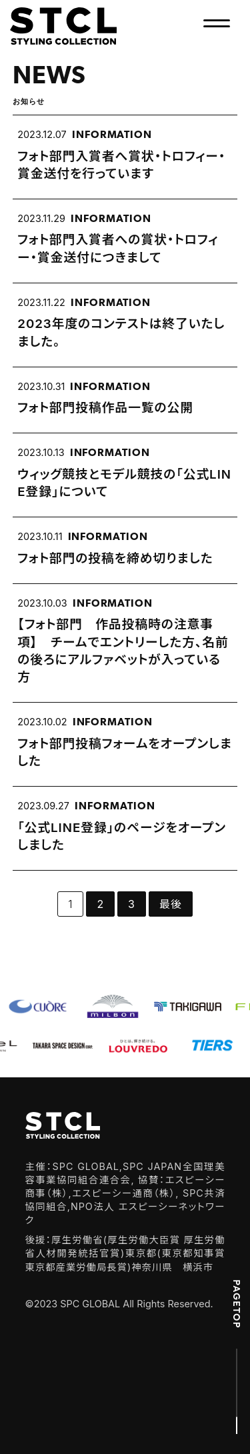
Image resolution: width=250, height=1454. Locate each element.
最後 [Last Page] (170, 904)
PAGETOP (237, 1304)
